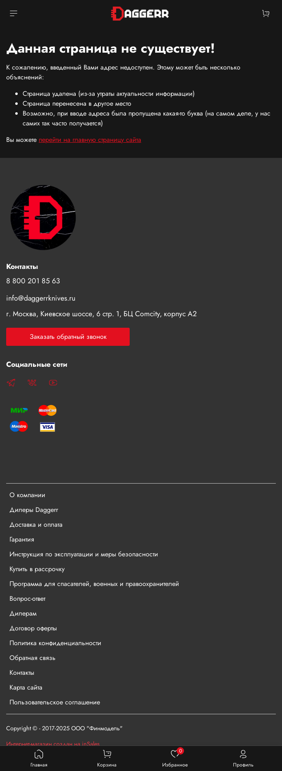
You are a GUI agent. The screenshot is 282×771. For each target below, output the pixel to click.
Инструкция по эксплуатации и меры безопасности (83, 554)
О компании (27, 495)
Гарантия (21, 539)
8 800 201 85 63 (33, 281)
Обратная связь (32, 657)
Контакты (21, 672)
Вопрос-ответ (27, 598)
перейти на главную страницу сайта (90, 139)
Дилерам (23, 613)
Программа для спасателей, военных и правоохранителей (94, 583)
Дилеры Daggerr (33, 509)
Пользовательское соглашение (54, 702)
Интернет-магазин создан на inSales (53, 744)
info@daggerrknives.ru (40, 298)
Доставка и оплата (36, 524)
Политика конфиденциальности (55, 643)
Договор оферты (33, 628)
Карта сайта (25, 687)
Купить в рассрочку (37, 569)
